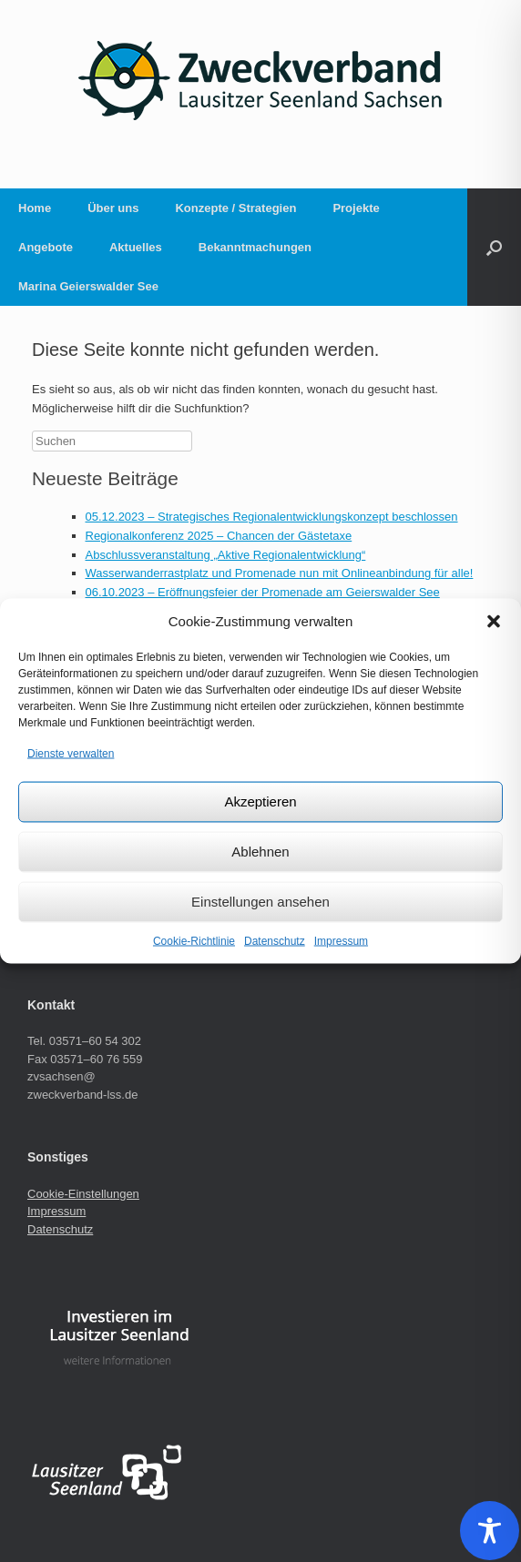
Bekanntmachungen (255, 247)
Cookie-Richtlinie (194, 940)
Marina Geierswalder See (88, 286)
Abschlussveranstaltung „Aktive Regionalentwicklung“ (226, 555)
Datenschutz (274, 940)
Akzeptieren (260, 801)
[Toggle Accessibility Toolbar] (489, 1530)
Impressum (341, 940)
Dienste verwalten (70, 753)
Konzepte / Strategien (235, 208)
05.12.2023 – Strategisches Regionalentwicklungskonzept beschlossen (272, 516)
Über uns (112, 208)
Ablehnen (260, 851)
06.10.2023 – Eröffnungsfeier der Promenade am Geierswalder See (263, 592)
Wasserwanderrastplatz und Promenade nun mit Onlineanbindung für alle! (280, 573)
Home (34, 208)
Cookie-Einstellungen (83, 1194)
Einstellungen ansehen (260, 901)
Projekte (355, 208)
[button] (494, 622)
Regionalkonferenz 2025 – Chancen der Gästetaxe (219, 536)
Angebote (45, 247)
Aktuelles (135, 247)
